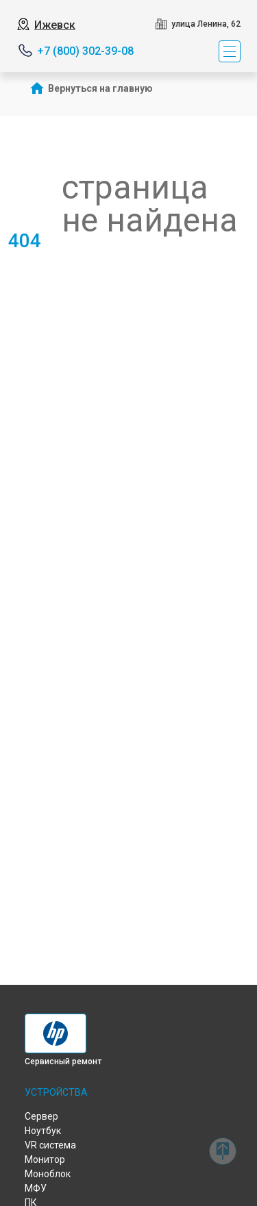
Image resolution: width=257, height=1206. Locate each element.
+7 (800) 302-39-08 (85, 51)
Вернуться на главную (100, 88)
